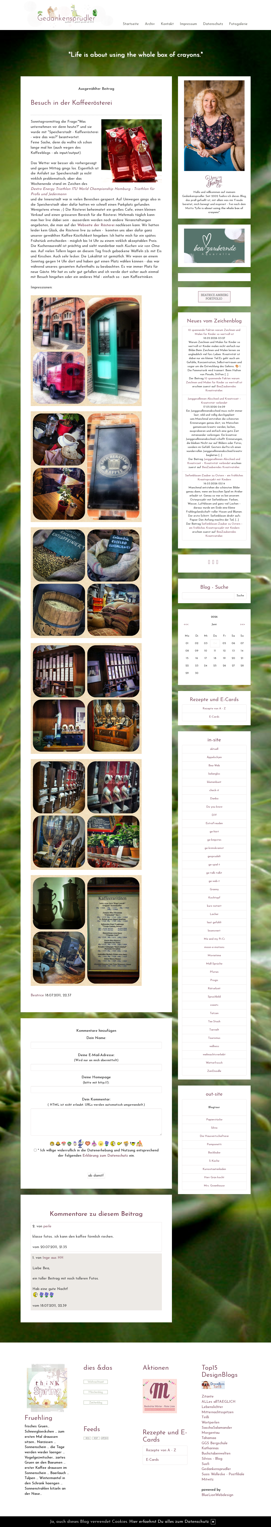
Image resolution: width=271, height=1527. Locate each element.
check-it (214, 790)
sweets (214, 1005)
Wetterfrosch (214, 1062)
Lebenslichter (212, 1407)
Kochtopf (214, 897)
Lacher (214, 914)
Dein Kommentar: (96, 1102)
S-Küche (214, 1160)
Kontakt (167, 24)
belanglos (214, 773)
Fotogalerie (238, 24)
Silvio (214, 1127)
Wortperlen (210, 1422)
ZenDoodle (214, 1071)
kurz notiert (214, 905)
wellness (214, 1046)
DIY (214, 815)
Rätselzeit (214, 988)
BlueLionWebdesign (217, 1495)
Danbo (214, 798)
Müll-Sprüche (214, 963)
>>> (242, 624)
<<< (186, 624)
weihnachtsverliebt (214, 1054)
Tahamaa (209, 1438)
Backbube (214, 1152)
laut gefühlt (214, 922)
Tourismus (214, 1038)
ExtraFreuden (214, 823)
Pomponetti (214, 1144)
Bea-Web (214, 765)
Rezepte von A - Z (214, 708)
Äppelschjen (214, 757)
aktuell (214, 749)
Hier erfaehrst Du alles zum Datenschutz (169, 1522)
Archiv (150, 24)
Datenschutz (213, 24)
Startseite (131, 24)
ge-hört (214, 831)
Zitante (208, 1397)
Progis (214, 980)
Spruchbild (214, 996)
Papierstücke (214, 1119)
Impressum (188, 24)
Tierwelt (214, 1029)
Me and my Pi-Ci (214, 939)
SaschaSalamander (217, 1428)
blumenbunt (214, 782)
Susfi (205, 1464)
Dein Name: (96, 1038)
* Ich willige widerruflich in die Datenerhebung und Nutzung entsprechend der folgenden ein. (96, 1153)
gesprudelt (214, 856)
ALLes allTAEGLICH (218, 1402)
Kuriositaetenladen (214, 1169)
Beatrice (37, 995)
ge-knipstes (214, 839)
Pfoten (214, 972)
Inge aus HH (53, 1258)
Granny (214, 889)
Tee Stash (214, 1021)
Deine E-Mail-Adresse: (96, 1057)
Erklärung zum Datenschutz (105, 1156)
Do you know (214, 806)
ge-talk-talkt (214, 872)
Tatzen (214, 1013)
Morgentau (211, 1433)
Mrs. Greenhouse (214, 1185)
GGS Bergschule (215, 1443)
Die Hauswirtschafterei (214, 1136)
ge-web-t (214, 881)
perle (47, 1226)
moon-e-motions (214, 947)
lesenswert (214, 930)
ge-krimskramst (214, 848)
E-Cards (214, 716)
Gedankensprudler (216, 1469)
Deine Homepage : (96, 1080)
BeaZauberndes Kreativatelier (220, 467)
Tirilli (205, 1417)
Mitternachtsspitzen (217, 1412)
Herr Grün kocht (214, 1177)
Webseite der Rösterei (95, 225)
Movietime (214, 955)
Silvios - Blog (212, 1459)
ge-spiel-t (214, 864)
